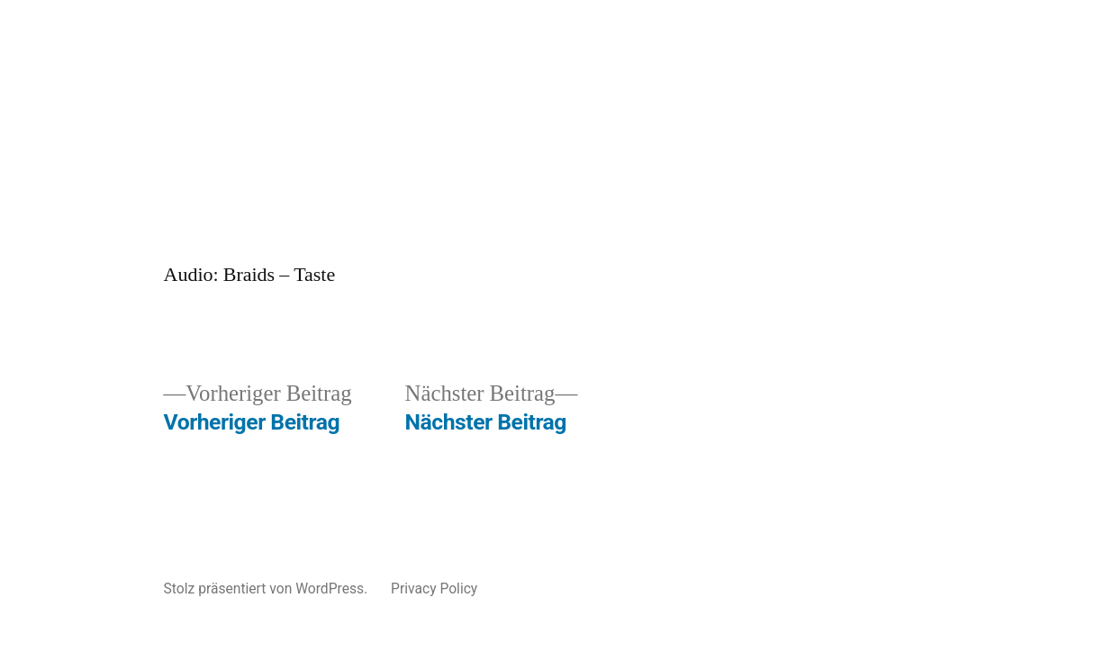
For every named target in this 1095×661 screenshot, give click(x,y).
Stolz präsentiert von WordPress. (267, 588)
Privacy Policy (434, 588)
